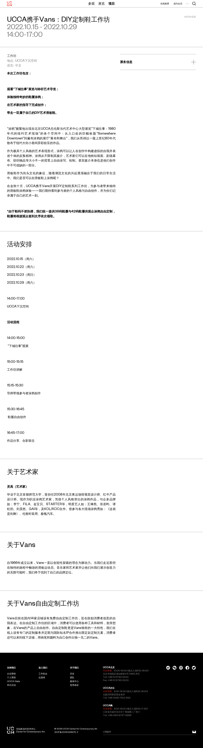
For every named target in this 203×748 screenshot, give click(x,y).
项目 (111, 3)
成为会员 (177, 3)
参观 (91, 3)
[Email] (149, 732)
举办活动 (11, 685)
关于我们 (74, 668)
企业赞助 (11, 674)
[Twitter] (194, 668)
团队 (72, 677)
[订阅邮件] (194, 732)
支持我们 (11, 668)
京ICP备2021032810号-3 (66, 732)
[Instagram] (181, 668)
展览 (101, 3)
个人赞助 (11, 677)
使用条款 (74, 685)
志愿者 (42, 677)
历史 (72, 674)
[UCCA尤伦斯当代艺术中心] (9, 3)
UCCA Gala (13, 681)
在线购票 (164, 3)
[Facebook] (187, 668)
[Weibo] (168, 668)
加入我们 (43, 668)
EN (187, 4)
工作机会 (43, 674)
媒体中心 (74, 681)
